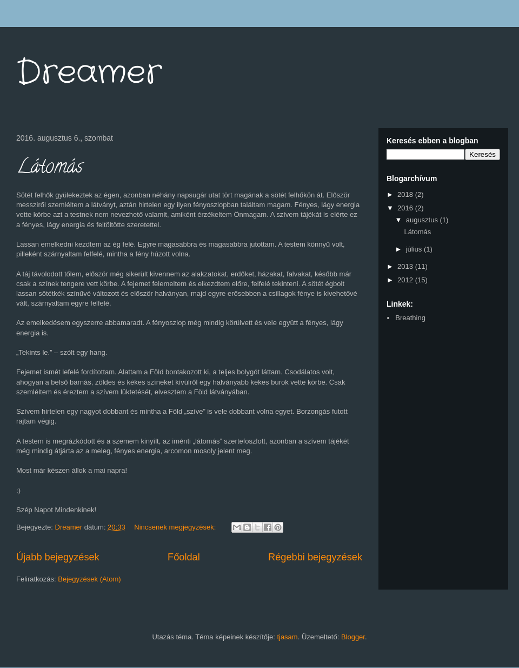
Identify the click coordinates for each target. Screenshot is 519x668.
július (415, 249)
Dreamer (89, 73)
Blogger (353, 637)
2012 (406, 280)
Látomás (49, 168)
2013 (406, 266)
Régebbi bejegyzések (315, 557)
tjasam (287, 637)
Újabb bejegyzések (57, 557)
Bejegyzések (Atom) (89, 579)
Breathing (410, 318)
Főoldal (184, 557)
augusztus (423, 220)
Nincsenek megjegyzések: (176, 527)
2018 (406, 194)
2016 (406, 208)
